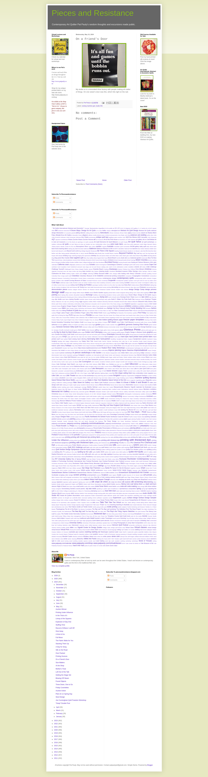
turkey (136, 518)
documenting (102, 295)
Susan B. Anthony (80, 500)
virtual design (152, 527)
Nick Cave (123, 407)
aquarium (58, 239)
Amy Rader (121, 235)
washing (88, 532)
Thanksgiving (60, 509)
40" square (153, 228)
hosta (123, 345)
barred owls (55, 251)
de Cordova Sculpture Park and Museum (65, 287)
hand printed (133, 337)
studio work (116, 495)
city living (79, 271)
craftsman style (64, 282)
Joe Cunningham (85, 362)
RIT (148, 456)
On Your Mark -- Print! (137, 412)
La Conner (149, 366)
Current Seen (61, 285)
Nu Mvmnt (129, 410)
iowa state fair (81, 357)
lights (106, 373)
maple (71, 385)
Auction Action (61, 691)
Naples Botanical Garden (87, 403)
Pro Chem (127, 442)
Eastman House (139, 299)
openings (145, 414)
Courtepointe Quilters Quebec (124, 280)
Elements (111, 301)
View (75, 527)
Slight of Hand (61, 486)
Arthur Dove (106, 244)
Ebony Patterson (56, 301)
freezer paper (118, 320)
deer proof (137, 287)
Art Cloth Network (130, 239)
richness (131, 456)
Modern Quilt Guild (86, 396)
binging (79, 255)
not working (122, 410)
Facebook (100, 308)
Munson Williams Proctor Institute (71, 400)
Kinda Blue (124, 366)
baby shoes (149, 246)
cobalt (77, 273)
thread (132, 514)
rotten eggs (55, 465)
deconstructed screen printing (102, 287)
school (116, 472)
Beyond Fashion (126, 253)
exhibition (128, 306)
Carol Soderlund (72, 267)
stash (117, 491)
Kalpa (150, 364)
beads (121, 251)
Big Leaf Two (144, 253)
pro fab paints (60, 445)
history (63, 345)
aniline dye (150, 235)
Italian (134, 357)
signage (54, 482)
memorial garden (84, 391)
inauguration (113, 353)
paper (125, 419)
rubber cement (84, 465)
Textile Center (87, 507)
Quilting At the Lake (71, 452)
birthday (93, 255)
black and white (110, 255)
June (107, 364)
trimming (123, 518)
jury (116, 364)
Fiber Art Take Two (108, 310)
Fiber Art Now (99, 310)
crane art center (82, 282)
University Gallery (75, 523)
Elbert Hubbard (97, 301)
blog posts (58, 258)
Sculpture (104, 475)
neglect (74, 405)
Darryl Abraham (145, 285)
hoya (71, 348)
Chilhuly (132, 269)
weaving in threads (126, 534)
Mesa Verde (72, 394)
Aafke (104, 230)
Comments (58, 202)
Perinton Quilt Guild (98, 426)
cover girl (136, 280)
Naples (66, 403)
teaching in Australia (122, 504)
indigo (142, 353)
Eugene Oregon (66, 306)
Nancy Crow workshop (145, 400)
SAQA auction (85, 470)
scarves (111, 472)
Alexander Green (77, 235)
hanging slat (61, 341)
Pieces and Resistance (93, 12)
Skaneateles (98, 484)
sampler (79, 468)
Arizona (90, 239)
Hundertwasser (129, 348)
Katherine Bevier (79, 366)
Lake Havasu (72, 368)
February (59, 713)
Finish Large (106, 313)
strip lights (119, 493)
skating (104, 484)
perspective (107, 426)
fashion (153, 308)
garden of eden (105, 324)
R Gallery (150, 452)
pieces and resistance (123, 428)
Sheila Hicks (58, 479)
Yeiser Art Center (98, 545)
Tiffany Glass (66, 516)
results (107, 456)
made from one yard (81, 380)
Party (76, 421)
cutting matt (74, 285)
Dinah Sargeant (120, 292)
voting (119, 529)
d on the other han (112, 285)
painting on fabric (81, 419)
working (122, 541)
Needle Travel (68, 405)
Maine (92, 382)
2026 (56, 576)
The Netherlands (66, 511)
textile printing (112, 507)
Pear (68, 426)
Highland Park (151, 343)
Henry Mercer (91, 343)
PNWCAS (104, 432)
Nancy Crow (135, 400)
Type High (82, 520)
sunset (110, 498)
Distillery (95, 295)
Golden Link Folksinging (93, 332)
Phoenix (66, 428)
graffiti (118, 332)
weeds (145, 534)
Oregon (57, 416)
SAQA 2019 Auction (62, 470)
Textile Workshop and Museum (136, 507)
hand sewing (72, 339)
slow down (69, 486)
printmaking (114, 443)
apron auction (118, 237)
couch (99, 280)
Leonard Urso (132, 371)
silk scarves (126, 482)
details (87, 292)
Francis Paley (56, 320)
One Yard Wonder (79, 414)
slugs (74, 486)
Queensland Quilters (61, 447)
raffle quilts (94, 454)
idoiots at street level (80, 350)
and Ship (127, 235)
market (59, 387)
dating (152, 285)
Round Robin (62, 465)
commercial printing (110, 276)
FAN (144, 308)
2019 (56, 733)
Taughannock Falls (90, 504)
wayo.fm (76, 534)
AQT (53, 239)
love (84, 378)
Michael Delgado (102, 394)
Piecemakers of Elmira (109, 428)
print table (145, 435)
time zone (97, 516)
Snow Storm (103, 486)
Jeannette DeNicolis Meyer (132, 359)
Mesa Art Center (63, 394)
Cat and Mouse (96, 267)
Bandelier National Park (125, 248)
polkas (133, 432)
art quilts (65, 244)
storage (95, 493)
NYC (137, 410)
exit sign (154, 306)
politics (129, 432)
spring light (145, 488)
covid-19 (141, 280)
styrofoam (130, 495)
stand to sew (100, 491)
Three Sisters (146, 514)
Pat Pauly (70, 555)
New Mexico (149, 405)
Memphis (92, 391)
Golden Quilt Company (109, 332)
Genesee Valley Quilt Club (72, 327)
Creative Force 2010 (94, 282)
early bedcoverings (98, 299)
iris (92, 357)
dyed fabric (65, 299)
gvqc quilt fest (72, 336)
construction (98, 278)
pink (148, 428)
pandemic (116, 419)
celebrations (120, 267)
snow (97, 486)
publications (85, 445)
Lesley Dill (139, 371)
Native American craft (149, 403)
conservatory (91, 278)
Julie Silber (101, 364)
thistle (120, 514)
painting (72, 419)
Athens (154, 244)
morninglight (82, 398)
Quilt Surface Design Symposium (67, 449)
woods (90, 541)
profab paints (68, 445)
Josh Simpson (129, 362)
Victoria (54, 527)
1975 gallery (134, 228)
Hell (68, 343)
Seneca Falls (59, 477)
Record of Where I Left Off (65, 628)
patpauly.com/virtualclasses (93, 423)
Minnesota (149, 394)
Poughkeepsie (84, 435)
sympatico (73, 502)
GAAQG (60, 324)
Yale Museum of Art (147, 543)
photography (81, 428)
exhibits (141, 306)
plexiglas (80, 432)
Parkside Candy (62, 421)
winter (65, 539)
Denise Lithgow (72, 289)
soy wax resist (91, 489)
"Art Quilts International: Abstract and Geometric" (68, 228)
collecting (90, 273)
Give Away (59, 631)
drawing (57, 297)
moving (118, 398)
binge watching (72, 255)
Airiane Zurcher (136, 233)
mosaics (88, 398)
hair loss (84, 336)
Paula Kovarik (61, 426)
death (92, 287)
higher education (133, 343)
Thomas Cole (126, 514)
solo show (148, 486)
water (116, 532)
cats (107, 267)
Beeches (150, 251)
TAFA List (89, 502)
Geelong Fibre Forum (140, 325)
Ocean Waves (66, 412)
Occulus (59, 412)
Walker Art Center (129, 529)
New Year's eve (82, 407)
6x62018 (60, 230)
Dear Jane (87, 287)
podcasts (115, 432)
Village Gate (106, 527)
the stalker (58, 514)
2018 (56, 736)
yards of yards (88, 545)
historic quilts (56, 345)
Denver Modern (115, 289)
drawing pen (70, 297)
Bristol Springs (131, 260)
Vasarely (81, 525)
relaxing (83, 456)
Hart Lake (122, 341)
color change (113, 273)
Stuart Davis (138, 493)
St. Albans (79, 491)
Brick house (95, 260)
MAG (128, 380)
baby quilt (143, 246)
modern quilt (77, 396)
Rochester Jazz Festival (100, 461)
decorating (114, 287)
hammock (101, 336)
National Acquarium (101, 403)
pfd (129, 426)
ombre (117, 412)
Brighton (105, 260)
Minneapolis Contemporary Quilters (135, 394)
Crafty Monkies (73, 282)
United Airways (64, 523)
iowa (154, 355)
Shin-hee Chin (114, 479)
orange (150, 414)
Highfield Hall (142, 343)
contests (148, 278)
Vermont (109, 525)
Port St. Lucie (152, 432)
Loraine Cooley (152, 375)
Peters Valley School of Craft (119, 426)
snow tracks (112, 486)
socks (118, 486)
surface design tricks (58, 500)
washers (81, 532)
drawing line (63, 297)
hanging (54, 341)
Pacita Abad (141, 416)
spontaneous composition (128, 488)
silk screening (137, 482)
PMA (85, 432)
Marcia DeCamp (104, 385)
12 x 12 (117, 228)
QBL (115, 445)
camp (87, 264)
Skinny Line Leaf (127, 484)
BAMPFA (115, 248)
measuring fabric (106, 389)
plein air (75, 432)
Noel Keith (151, 407)
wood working (73, 541)
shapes (137, 477)
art (95, 239)
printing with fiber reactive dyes (91, 440)
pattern (141, 423)
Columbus (75, 276)
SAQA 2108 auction (74, 470)
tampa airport (55, 504)
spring (139, 489)
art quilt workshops (148, 242)
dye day (151, 297)
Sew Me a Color (99, 477)
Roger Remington (130, 463)
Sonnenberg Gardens (69, 488)
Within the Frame (90, 539)
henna (84, 343)
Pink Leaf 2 (153, 428)
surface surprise (68, 500)
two (66, 520)
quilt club (92, 447)
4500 (53, 230)
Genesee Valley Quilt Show (90, 327)
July (57, 600)
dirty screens (69, 295)
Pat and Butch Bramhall (86, 421)
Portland (55, 435)
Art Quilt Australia (88, 242)
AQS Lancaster (142, 237)
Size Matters (60, 662)
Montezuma (142, 396)
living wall (97, 375)
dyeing (71, 299)
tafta (93, 502)
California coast (63, 264)
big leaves (151, 253)
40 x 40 (148, 228)
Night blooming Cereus (133, 407)
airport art (144, 233)
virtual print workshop (76, 529)
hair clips (79, 336)
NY (135, 410)
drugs (94, 297)
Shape (133, 477)
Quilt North (143, 447)
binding (65, 255)
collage (84, 273)
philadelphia (144, 426)
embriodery (70, 304)
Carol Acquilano (62, 267)
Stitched (77, 493)
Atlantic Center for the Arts (68, 246)
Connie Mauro (82, 278)
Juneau (111, 364)
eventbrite (109, 306)
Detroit (91, 292)
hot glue (127, 345)
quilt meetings (125, 447)
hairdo (89, 336)
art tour (93, 244)
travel (92, 518)
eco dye (64, 301)
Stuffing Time (60, 625)
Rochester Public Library (65, 463)
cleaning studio (104, 271)
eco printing (70, 301)
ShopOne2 (144, 479)
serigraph (69, 477)
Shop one (137, 479)
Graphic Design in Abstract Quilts (135, 332)
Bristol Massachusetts (120, 260)
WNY (109, 539)
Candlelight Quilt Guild (128, 264)
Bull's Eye (95, 262)
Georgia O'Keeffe (59, 330)
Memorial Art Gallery (61, 391)
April (58, 707)
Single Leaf (74, 484)
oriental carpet (74, 416)
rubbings (101, 466)
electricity (105, 301)
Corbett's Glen (60, 280)
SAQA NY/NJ (117, 470)
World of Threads (145, 541)
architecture (64, 239)
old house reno (110, 412)
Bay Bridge (82, 251)
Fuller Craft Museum (127, 322)
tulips (132, 518)
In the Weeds (106, 353)
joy (148, 362)
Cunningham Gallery (148, 282)
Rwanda (154, 465)
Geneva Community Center (111, 327)
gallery (65, 324)
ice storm (68, 350)
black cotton (119, 255)
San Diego (85, 468)
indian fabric (125, 353)
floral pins (82, 315)
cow (146, 280)
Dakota (134, 285)
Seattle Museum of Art (128, 475)
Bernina (91, 253)
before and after (56, 253)
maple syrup (76, 385)
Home (104, 180)
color (107, 273)
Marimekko (129, 385)
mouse (106, 398)
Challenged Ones (69, 269)
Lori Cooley (55, 378)
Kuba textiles (142, 366)
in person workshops (65, 353)
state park (122, 491)
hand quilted (64, 339)
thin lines (108, 514)
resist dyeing (97, 456)
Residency (89, 456)
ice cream (61, 350)
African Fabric (123, 233)
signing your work (83, 482)
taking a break (136, 502)
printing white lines (74, 440)
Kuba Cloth (135, 366)
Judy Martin (79, 364)
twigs (144, 518)
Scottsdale (55, 475)
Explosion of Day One (63, 622)
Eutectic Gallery (91, 306)
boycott (57, 260)
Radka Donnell (76, 454)
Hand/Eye (113, 339)
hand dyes (125, 337)
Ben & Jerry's (80, 253)
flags (67, 315)
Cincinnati (60, 271)
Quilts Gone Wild (117, 452)
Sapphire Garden (135, 468)
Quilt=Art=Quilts (85, 449)
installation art (89, 355)
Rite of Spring (76, 459)
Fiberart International (139, 310)
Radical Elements (57, 454)
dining (127, 292)
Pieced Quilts (97, 428)
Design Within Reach (78, 292)
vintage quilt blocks (116, 527)
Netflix (90, 405)
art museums (100, 239)
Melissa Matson (138, 389)
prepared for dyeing (94, 435)
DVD (139, 297)
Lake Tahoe (122, 368)
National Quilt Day (124, 403)
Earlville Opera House (86, 299)
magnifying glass (140, 380)
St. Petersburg (86, 491)
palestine (95, 419)
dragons (154, 295)
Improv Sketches (128, 350)
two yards (70, 520)
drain (53, 297)
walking (137, 529)
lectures (114, 371)
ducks (118, 297)
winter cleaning (72, 539)
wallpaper (149, 529)
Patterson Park (148, 423)
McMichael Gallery (89, 389)
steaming (128, 491)
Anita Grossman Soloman (73, 237)
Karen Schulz (69, 366)
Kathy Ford (97, 366)
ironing (102, 357)
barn (155, 248)
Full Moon (59, 637)
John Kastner (95, 362)
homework (100, 345)
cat (90, 267)
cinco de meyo (67, 271)
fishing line (62, 315)
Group (131, 334)
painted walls (65, 419)
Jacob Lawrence (67, 359)
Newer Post (81, 180)
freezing (147, 320)
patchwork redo (151, 421)
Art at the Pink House (111, 239)
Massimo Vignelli (129, 387)
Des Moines (124, 289)
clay (92, 271)
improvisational (140, 350)
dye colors (145, 297)
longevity (123, 375)
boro (129, 258)
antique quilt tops (102, 237)
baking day (71, 248)
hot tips (150, 345)
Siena (154, 479)
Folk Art (87, 317)
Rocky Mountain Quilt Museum (99, 463)
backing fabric (63, 248)
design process (150, 289)
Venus (104, 525)
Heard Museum (147, 341)
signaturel (75, 482)
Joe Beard (75, 362)
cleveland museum (121, 271)
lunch (113, 378)
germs (76, 330)
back (155, 246)
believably (73, 253)
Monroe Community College (131, 396)
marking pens (66, 387)
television (139, 504)
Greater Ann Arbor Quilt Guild (64, 334)
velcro (86, 525)
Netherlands (95, 405)
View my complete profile (61, 566)
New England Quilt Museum (120, 405)
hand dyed (117, 336)
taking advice (144, 502)
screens (98, 475)
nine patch (143, 407)
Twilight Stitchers (151, 518)
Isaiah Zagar (108, 357)
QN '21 (131, 445)
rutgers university (138, 465)
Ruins (109, 465)
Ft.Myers (104, 322)
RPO (78, 465)
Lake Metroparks (98, 368)
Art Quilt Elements (100, 242)
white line (100, 536)
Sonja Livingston (56, 488)
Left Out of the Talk (62, 672)
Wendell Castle (67, 536)
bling (141, 255)
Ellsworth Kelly (143, 301)
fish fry (57, 315)
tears (131, 504)
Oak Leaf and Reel (150, 410)
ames (102, 235)
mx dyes (122, 400)
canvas (146, 264)
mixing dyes (69, 396)
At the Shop (60, 666)
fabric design (70, 308)
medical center (116, 389)
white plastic (107, 536)
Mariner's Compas (139, 385)
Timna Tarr (104, 516)
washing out (95, 532)
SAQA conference (97, 470)
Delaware (143, 287)
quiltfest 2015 (142, 449)
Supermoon (117, 498)
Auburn (94, 246)
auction (98, 246)
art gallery (139, 239)
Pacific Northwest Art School (95, 417)
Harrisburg (115, 341)
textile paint (103, 507)
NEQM (79, 405)
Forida (117, 317)
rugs (105, 465)
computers (129, 276)
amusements (114, 235)
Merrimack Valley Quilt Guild (143, 391)
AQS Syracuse (152, 237)
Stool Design (60, 697)
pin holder (144, 428)
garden (97, 325)
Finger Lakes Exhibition (73, 313)
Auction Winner (61, 609)
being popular (65, 253)
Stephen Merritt (57, 493)
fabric (64, 308)
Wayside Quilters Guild (85, 534)
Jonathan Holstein (105, 362)
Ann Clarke (85, 237)
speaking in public (102, 488)
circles (74, 271)
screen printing (80, 475)
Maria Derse (122, 385)
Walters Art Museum (62, 532)
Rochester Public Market (81, 463)
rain (99, 454)
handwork (150, 339)
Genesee (59, 327)
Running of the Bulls (127, 465)
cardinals (54, 267)
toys (78, 518)
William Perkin (149, 536)
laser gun (86, 371)
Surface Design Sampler (147, 498)
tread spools (116, 518)
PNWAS (98, 433)
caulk (110, 267)
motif (102, 398)
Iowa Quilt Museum (70, 357)
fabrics (94, 308)
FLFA (71, 315)
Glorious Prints (132, 329)
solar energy (140, 486)
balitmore (86, 248)
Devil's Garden (98, 292)
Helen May (63, 343)
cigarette (54, 271)
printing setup (118, 437)
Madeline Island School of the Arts (114, 380)
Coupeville (111, 280)
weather (95, 534)
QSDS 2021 (143, 445)
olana (98, 412)
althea (90, 235)
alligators (85, 235)
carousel (79, 267)
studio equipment (86, 495)
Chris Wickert (139, 269)
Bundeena (101, 262)
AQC (124, 237)
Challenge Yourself (58, 269)
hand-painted (105, 339)
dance (138, 285)
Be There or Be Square (105, 251)
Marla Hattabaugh (75, 387)
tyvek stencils (104, 520)
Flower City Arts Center (105, 315)
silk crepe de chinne (115, 482)
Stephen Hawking (151, 491)
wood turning (65, 541)
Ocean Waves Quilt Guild (78, 412)
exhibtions (148, 306)
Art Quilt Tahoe (134, 242)
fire (117, 313)
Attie (89, 246)
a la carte (99, 230)
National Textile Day (136, 403)
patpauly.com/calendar (59, 423)
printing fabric (95, 437)
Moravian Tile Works (58, 398)
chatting (106, 269)
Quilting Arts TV (59, 452)
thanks (53, 509)
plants (147, 430)
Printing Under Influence (64, 612)
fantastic (148, 308)
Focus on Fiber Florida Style (148, 315)
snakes (93, 486)
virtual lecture (56, 529)
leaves (109, 371)
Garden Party (114, 324)
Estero (59, 306)
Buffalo (63, 262)
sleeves (54, 486)
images (94, 350)
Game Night (91, 324)
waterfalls (141, 532)
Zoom (108, 545)
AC (65, 233)
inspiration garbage (72, 355)
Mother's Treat (61, 669)
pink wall (60, 430)
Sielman (150, 479)
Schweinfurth (123, 472)
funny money (148, 322)
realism (124, 454)
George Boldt (136, 327)
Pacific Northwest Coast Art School (117, 416)
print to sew (55, 437)
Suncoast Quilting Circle (89, 498)
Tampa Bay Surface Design (68, 504)
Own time (81, 416)
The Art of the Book (71, 509)
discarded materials (79, 295)
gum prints (59, 336)
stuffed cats (123, 495)
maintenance (112, 382)
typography (89, 520)
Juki (84, 364)
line (113, 373)
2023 (56, 721)
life (76, 373)
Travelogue (109, 518)
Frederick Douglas (83, 320)
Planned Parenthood (123, 430)
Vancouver (75, 525)
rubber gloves (93, 465)
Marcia (97, 385)
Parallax (138, 419)
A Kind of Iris (60, 634)
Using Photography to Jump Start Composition (128, 523)
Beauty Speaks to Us (129, 251)
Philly (61, 428)
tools (128, 516)
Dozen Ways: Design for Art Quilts (140, 295)
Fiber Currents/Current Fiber (123, 310)
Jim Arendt (153, 359)
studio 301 (99, 106)
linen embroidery (138, 373)
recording (129, 454)
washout (111, 532)
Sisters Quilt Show (88, 484)
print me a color (128, 435)
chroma (154, 269)
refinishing (64, 456)
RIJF (136, 456)
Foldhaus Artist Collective (77, 317)
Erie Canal (152, 304)
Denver (80, 289)
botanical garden (136, 258)
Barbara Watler (149, 248)
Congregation (136, 276)
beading (116, 251)
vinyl (123, 527)
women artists (137, 539)
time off (92, 516)
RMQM (83, 459)
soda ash (123, 486)
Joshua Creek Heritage (140, 362)
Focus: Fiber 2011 (57, 317)
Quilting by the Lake (84, 452)
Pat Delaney (99, 421)
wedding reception (137, 534)
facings (109, 308)
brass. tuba (62, 260)
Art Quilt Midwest (112, 242)
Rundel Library (116, 465)
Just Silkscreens (144, 364)
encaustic (94, 304)
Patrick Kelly (134, 423)
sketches (118, 484)
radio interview (68, 454)
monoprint (107, 396)
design (131, 289)
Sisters (80, 484)
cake (154, 262)
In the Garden (96, 353)
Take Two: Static (126, 502)
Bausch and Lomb (73, 251)
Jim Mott (54, 362)
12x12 (121, 228)
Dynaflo (76, 299)
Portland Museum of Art (66, 435)
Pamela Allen (109, 419)
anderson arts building (138, 235)
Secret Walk (139, 475)
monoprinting (116, 396)
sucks (144, 495)
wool (94, 541)
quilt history (105, 447)
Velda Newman (93, 525)
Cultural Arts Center (135, 282)
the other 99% (102, 511)
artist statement (134, 244)
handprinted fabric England (125, 339)
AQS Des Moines (131, 237)
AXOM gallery (134, 246)
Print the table (152, 435)
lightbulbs (97, 373)
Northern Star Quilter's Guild (98, 410)
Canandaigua (111, 264)
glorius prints (145, 330)
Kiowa (129, 366)
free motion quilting (106, 320)
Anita (154, 235)
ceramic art (138, 267)
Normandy (77, 410)
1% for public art (109, 228)
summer (54, 498)
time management (76, 516)
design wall (58, 292)
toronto (144, 516)
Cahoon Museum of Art (145, 262)
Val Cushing (58, 525)
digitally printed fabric (110, 292)
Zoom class (113, 545)
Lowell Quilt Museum (92, 378)
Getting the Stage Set (63, 675)
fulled (118, 322)
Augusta (104, 246)
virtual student (86, 529)
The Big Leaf (96, 509)
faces (105, 308)
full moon (112, 322)
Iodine (150, 355)
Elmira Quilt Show (57, 304)
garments (129, 325)
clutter (73, 273)
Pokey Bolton (122, 432)
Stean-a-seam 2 (136, 491)
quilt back (86, 447)
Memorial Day (74, 391)
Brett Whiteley (82, 260)
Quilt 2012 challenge (75, 447)
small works (80, 486)
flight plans (76, 315)
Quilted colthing (105, 449)
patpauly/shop (126, 423)
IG (87, 350)
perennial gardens (86, 426)
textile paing (96, 507)
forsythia (136, 317)
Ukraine (112, 520)
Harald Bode (98, 341)
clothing (68, 273)
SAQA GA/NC (108, 470)
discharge (89, 295)
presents (103, 435)
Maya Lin (70, 389)
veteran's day (147, 525)
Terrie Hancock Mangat (149, 504)
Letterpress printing (63, 373)
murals (84, 400)
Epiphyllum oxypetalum (137, 304)
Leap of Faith (102, 371)
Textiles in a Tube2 (150, 507)
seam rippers (112, 475)
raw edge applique (107, 454)
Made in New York (94, 380)
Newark (96, 407)
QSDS (136, 445)
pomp (141, 432)
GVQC (64, 337)
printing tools (145, 437)
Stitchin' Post (83, 493)
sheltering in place (68, 479)
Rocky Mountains (115, 463)
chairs (144, 267)
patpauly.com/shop (73, 423)
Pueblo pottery (93, 445)
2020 (56, 730)
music (113, 401)
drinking (90, 297)
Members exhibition (150, 389)
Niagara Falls (116, 407)
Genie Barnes (124, 327)
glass (121, 330)
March (58, 710)
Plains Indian (105, 430)
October (59, 591)
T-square (83, 502)
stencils (143, 491)
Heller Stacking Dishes (75, 343)
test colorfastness (57, 507)
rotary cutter (152, 463)
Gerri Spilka (82, 330)
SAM (67, 468)
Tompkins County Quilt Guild (117, 516)
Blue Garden (66, 258)
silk (90, 482)
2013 (56, 752)
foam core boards (127, 315)
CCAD (114, 267)
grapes (122, 332)
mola (102, 396)
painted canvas (57, 419)
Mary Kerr (106, 387)
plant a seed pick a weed (137, 430)
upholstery (99, 523)
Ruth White (147, 465)
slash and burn (151, 484)
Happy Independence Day (73, 341)
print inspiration (119, 435)
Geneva (100, 327)
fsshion (100, 322)
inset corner (62, 355)
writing (154, 541)
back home (55, 248)
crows (113, 282)
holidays (68, 346)
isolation (130, 357)
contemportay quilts (140, 278)
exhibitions (135, 306)
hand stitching (81, 339)
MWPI (118, 400)
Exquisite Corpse (57, 308)
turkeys (141, 518)
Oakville (54, 412)
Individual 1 (148, 353)
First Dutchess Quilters (130, 313)
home (80, 345)
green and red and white (90, 334)
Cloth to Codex (152, 271)
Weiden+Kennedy (57, 536)
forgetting (112, 317)
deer (132, 287)
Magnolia (149, 380)
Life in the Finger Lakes (84, 373)
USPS (145, 523)
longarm (116, 375)
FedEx (53, 310)
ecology (76, 301)
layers (92, 371)
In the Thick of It (61, 615)
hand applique (109, 336)
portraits (77, 435)
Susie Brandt (125, 500)
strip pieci (125, 493)
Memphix (116, 391)
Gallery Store (84, 324)
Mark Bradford (148, 385)
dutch (136, 297)
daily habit (121, 285)
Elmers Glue (152, 301)
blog (53, 258)
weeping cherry (152, 534)
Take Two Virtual (115, 502)
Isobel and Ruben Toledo (120, 357)
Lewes (72, 373)
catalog (103, 267)
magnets (132, 380)
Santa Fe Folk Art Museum (121, 468)
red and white (149, 454)
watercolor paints (133, 532)
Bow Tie (150, 258)
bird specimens (86, 255)
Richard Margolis (124, 456)
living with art (104, 375)
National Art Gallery (113, 403)
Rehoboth (70, 456)
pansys (121, 419)
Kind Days (117, 366)
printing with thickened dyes (81, 442)
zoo (104, 545)
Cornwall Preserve (92, 280)
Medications (124, 389)
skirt (144, 484)
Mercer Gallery (123, 391)
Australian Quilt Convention (122, 246)
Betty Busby (98, 253)
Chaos (77, 269)
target (82, 504)
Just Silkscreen (131, 364)
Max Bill (64, 389)
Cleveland (112, 271)
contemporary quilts (125, 278)
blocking (150, 255)
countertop (105, 280)
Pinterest (87, 430)
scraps (71, 475)
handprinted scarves (139, 339)
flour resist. (95, 315)
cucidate (127, 282)
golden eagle (81, 332)
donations (109, 295)
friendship (60, 322)
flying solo (119, 315)
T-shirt (78, 502)
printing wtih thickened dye (101, 442)
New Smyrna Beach (71, 407)
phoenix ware (73, 428)
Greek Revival (79, 334)
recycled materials (138, 454)
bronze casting (152, 260)
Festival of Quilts (72, 310)
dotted (122, 295)
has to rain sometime (131, 341)
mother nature (96, 398)
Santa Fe (108, 468)
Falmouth (123, 308)
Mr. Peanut (123, 398)
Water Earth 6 (123, 532)
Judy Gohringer (61, 364)
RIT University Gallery (63, 459)
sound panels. (80, 488)
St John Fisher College (61, 491)
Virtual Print (65, 530)
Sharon (142, 477)
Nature (61, 405)
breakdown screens (71, 260)
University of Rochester (89, 523)
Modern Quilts (97, 396)
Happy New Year (87, 341)
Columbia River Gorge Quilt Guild (61, 276)
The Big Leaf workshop (108, 509)
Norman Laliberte (69, 410)
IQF (87, 357)
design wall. (68, 292)
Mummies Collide (151, 398)
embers (65, 304)
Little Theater (70, 375)
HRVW (75, 348)
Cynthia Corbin (102, 285)
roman (138, 463)
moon (154, 396)
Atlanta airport (56, 246)
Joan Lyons (68, 362)
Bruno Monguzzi (56, 262)
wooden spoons (83, 541)
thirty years (115, 514)
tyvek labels (96, 520)
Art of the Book (70, 242)
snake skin (87, 486)
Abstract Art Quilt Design (129, 230)
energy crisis (120, 304)
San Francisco (95, 468)
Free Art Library (93, 320)
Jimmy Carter (61, 362)
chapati (81, 269)
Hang (154, 339)
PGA (138, 426)
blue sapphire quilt (76, 258)
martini (100, 387)
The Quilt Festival (140, 511)
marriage (84, 387)
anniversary (92, 237)
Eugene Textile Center (79, 306)
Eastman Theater (150, 299)
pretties (112, 435)
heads (140, 341)
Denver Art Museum (89, 289)
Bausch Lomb (63, 251)
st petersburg (72, 491)
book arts (124, 258)
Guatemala (142, 334)
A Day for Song (61, 647)
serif (64, 477)
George (130, 327)
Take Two (104, 502)
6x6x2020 (66, 230)
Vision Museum (102, 529)
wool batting (100, 541)
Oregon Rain (65, 417)
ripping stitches (142, 456)
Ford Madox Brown (103, 317)
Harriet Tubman (106, 341)
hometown (93, 345)
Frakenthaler (152, 317)
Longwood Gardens (141, 375)
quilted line (114, 449)
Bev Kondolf (105, 253)
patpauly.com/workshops (113, 423)
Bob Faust (105, 258)
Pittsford (99, 430)
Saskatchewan (152, 470)
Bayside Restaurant (91, 251)
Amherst (107, 235)
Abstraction (60, 233)
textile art (80, 507)
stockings (90, 493)
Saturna (102, 472)
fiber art (81, 310)
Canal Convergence (101, 264)
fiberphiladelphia (150, 310)
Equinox (146, 304)
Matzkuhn (54, 389)
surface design (132, 498)
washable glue (73, 532)
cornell (66, 280)
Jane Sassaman (93, 359)
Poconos (110, 432)
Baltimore (92, 249)
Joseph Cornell (120, 362)
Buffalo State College (81, 262)
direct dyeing (61, 295)
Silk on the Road (61, 650)
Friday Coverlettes (62, 688)
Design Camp (139, 289)
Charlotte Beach (98, 269)
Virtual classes (140, 527)
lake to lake (130, 368)
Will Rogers (131, 536)
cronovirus (108, 282)
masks (111, 387)
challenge (153, 267)
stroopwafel (131, 493)
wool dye (108, 541)
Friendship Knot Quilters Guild (73, 322)
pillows (138, 428)
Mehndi (131, 389)
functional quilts (139, 322)
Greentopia (111, 334)
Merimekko (132, 391)
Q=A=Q (106, 445)
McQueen (98, 389)
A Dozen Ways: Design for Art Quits (83, 230)
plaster (60, 432)
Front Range (87, 322)
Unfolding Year (145, 520)
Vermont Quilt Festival (120, 525)
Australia (110, 246)
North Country (86, 410)
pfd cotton (133, 426)
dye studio (58, 299)
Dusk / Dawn (130, 297)
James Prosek (77, 359)
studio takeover (107, 495)
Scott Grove (153, 472)
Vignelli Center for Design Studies (89, 527)
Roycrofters (73, 465)
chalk (148, 267)
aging (129, 233)
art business (121, 239)
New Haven (134, 405)
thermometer (89, 514)
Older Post (128, 180)
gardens (121, 324)
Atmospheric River (82, 246)
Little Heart (62, 375)
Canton (142, 264)
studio (145, 493)
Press (107, 435)
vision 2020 (94, 529)
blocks (154, 255)
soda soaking (132, 486)
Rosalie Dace (144, 463)
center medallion (129, 267)
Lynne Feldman (129, 378)
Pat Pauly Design (110, 421)
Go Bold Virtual (71, 332)
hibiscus (111, 343)
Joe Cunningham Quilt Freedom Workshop (71, 700)
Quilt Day (98, 447)
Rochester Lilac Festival (116, 461)
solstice (154, 486)
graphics (150, 332)
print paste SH (137, 435)
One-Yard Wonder (97, 414)
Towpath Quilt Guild (71, 518)
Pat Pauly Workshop (124, 421)
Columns (100, 276)
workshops (135, 541)
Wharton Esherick (78, 536)
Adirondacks (104, 233)
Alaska (150, 233)
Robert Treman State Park (99, 459)
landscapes (80, 371)
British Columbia (141, 260)
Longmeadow (130, 375)
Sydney (149, 500)
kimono (111, 366)
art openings (79, 242)
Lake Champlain (63, 368)
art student (87, 244)
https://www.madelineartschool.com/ (89, 348)
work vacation (115, 541)
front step (94, 322)
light (92, 373)
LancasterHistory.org (70, 371)
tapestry (78, 504)
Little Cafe (55, 375)
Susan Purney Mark (106, 500)
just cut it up (120, 364)
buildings (89, 262)
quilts (94, 452)
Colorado (138, 273)
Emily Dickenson (86, 304)
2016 (56, 742)
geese (150, 324)
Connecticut (145, 276)
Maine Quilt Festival (101, 382)
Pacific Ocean (133, 416)
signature (60, 482)
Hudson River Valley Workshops (113, 348)
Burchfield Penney (111, 262)
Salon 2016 (61, 468)
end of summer (101, 304)
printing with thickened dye (80, 437)
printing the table (136, 437)
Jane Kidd (84, 359)
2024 (56, 582)
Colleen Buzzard (99, 273)
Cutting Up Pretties (85, 285)
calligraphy (72, 264)
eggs (80, 301)
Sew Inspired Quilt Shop (86, 477)
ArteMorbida (98, 244)
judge (150, 362)
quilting (149, 449)
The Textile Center (67, 514)
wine (61, 539)
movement (112, 398)
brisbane (111, 260)
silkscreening (148, 482)
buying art (134, 262)
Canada (92, 264)
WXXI (123, 543)
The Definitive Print (123, 509)
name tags (128, 400)
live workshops (89, 375)
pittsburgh (93, 430)
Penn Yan (77, 426)
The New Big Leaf (78, 511)
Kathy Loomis (104, 366)
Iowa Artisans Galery (58, 357)
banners (135, 248)
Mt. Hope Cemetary (133, 398)
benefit (87, 253)
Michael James (111, 394)
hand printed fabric (146, 337)
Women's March (145, 539)
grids (127, 334)
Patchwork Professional (139, 421)
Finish (100, 313)
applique (111, 237)
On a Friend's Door (62, 659)
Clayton (96, 271)
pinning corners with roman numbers (73, 430)
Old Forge (103, 412)
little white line (80, 375)
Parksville (70, 421)
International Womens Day (128, 355)
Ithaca (147, 357)
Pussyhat (100, 445)
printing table (126, 437)
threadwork (138, 514)
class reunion (86, 271)
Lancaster (60, 371)
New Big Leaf (104, 405)
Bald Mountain (79, 248)
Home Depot (86, 345)
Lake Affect (55, 368)
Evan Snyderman (101, 306)
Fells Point (59, 310)
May (57, 606)
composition (121, 276)
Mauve (60, 389)
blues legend (97, 258)
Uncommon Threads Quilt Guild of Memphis (127, 520)
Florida (89, 315)
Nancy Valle (59, 403)
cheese (120, 269)
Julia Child (89, 364)
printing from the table (107, 437)
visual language (112, 529)
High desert (117, 343)
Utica (148, 523)
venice (100, 525)
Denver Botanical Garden (102, 289)
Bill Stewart (59, 255)
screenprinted (91, 475)
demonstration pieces (59, 289)
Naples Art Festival (74, 403)
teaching (113, 504)
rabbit (154, 452)
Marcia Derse (114, 385)
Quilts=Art (125, 452)
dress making (78, 297)
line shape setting (121, 373)
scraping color (63, 475)
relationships (77, 456)
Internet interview (142, 355)
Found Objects (61, 681)
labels (154, 366)
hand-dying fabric (93, 339)
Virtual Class (129, 527)
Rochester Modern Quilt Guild (133, 461)
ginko (105, 330)
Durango (123, 297)
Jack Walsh (59, 359)
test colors (65, 507)
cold (80, 273)
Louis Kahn (69, 378)
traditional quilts (85, 518)
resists (103, 456)
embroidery (77, 304)
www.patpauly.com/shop (82, 543)
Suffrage (149, 495)
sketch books (111, 484)
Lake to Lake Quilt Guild (142, 368)
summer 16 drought (63, 498)
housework (58, 348)
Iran (89, 357)
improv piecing (114, 350)
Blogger (150, 765)
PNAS (89, 432)
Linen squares (148, 373)
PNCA (93, 432)
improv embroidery (102, 350)
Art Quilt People (123, 242)
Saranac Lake (136, 470)
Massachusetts (119, 387)
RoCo (123, 463)
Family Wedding (136, 308)
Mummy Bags (56, 400)
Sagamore (55, 468)
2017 (56, 739)
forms (132, 317)
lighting (103, 373)
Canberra (119, 264)
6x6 (56, 230)
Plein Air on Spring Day (64, 694)
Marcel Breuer (90, 385)
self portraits (147, 475)
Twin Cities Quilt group (58, 520)
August (59, 597)
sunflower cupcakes (102, 498)
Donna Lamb (116, 295)
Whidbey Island (88, 536)
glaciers (117, 330)
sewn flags (127, 477)
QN (127, 445)
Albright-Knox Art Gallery (64, 235)
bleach (138, 255)
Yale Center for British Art (133, 543)
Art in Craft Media (148, 239)
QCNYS (119, 445)
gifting (97, 330)
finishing (113, 313)
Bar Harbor (141, 248)
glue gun (151, 330)
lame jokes (153, 368)
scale (107, 472)
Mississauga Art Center (58, 396)
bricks (101, 260)
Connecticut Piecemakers (70, 278)
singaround (68, 484)
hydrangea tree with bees (141, 348)
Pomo (137, 432)
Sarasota (144, 470)
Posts (56, 198)
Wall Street (143, 529)
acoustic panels (70, 233)
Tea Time (107, 504)
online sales (106, 414)
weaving (118, 534)
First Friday (142, 313)
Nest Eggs (85, 405)
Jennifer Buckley (145, 359)
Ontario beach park (135, 414)
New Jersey (141, 405)
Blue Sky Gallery (89, 258)
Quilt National (135, 447)
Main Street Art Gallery (81, 382)
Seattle (119, 475)
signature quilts (67, 482)
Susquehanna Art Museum (138, 500)
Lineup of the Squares (63, 619)
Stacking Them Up (62, 644)
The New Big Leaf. (91, 511)
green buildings (101, 334)
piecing (132, 428)
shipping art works (124, 479)
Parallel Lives (145, 419)
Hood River (117, 345)
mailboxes (59, 382)
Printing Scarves (61, 656)
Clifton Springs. (142, 271)
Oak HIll (142, 410)
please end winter (67, 432)
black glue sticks (128, 255)
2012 (56, 755)
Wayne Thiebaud (68, 534)
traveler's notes (100, 518)
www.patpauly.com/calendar (62, 543)
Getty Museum (90, 330)
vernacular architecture (135, 525)
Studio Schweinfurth (97, 495)
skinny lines (138, 484)
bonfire (119, 258)
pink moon (55, 430)
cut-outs (67, 285)
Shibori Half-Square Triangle (99, 479)
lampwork (54, 371)
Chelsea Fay (126, 269)
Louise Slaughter (78, 378)
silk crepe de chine (99, 482)
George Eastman (146, 327)
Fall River (116, 308)
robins (117, 459)
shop (132, 479)
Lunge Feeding (120, 378)
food (91, 317)
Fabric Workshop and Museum (83, 308)
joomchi (113, 362)
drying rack (104, 297)
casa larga (86, 267)
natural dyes (55, 405)
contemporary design (109, 278)
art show (80, 244)
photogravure (89, 428)
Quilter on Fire (121, 449)
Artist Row (127, 244)
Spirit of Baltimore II (113, 488)
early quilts (107, 299)
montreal (149, 396)
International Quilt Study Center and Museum (107, 355)
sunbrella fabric (76, 498)
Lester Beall (146, 371)
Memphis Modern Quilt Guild (104, 391)
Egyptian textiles (88, 301)
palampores (89, 419)
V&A (152, 523)
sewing (107, 477)
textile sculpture (122, 507)
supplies (124, 498)
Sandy (103, 468)
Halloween (95, 336)
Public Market (76, 445)
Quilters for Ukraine (132, 449)
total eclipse (61, 518)
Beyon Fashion (114, 253)
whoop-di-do (123, 536)
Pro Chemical (135, 443)
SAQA (143, 468)
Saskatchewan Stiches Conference (64, 472)
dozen (126, 295)
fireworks (121, 313)
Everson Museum (118, 306)
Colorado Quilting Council (148, 273)
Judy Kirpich (71, 364)
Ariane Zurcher (73, 239)
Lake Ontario (108, 368)
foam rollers (136, 315)
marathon (83, 385)
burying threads (122, 262)
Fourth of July (144, 317)
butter (129, 262)
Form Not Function (125, 317)
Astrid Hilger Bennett (146, 244)
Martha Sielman (92, 387)
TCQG (102, 504)
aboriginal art (115, 230)
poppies (145, 432)
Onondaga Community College (120, 414)
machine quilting (142, 378)
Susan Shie (117, 500)
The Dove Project (135, 509)
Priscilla (121, 442)
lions (155, 373)
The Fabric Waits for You (64, 641)
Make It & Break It (123, 382)
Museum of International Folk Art (95, 400)
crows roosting (119, 282)
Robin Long (111, 459)
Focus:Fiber (66, 317)
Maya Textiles (78, 389)
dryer (98, 297)
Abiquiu (109, 230)
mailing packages (68, 382)
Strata (114, 493)
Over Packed (60, 653)
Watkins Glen (148, 532)
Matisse (154, 387)
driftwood (85, 297)
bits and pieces (101, 255)
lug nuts (101, 378)
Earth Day (131, 299)
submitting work (138, 495)
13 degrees (127, 228)
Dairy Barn (127, 285)
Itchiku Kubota (141, 357)
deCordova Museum (124, 287)
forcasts (95, 317)
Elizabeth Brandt (119, 301)
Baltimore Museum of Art (105, 248)
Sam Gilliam (72, 468)
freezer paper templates (133, 320)
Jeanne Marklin (119, 359)
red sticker (58, 456)
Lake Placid (115, 368)
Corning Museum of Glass (77, 280)
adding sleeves (80, 233)
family (128, 308)
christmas (148, 269)
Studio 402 (56, 495)
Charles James (88, 269)
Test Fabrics (73, 507)
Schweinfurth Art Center (139, 472)
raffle (82, 454)
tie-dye (60, 516)
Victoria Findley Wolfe (62, 527)
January (59, 716)
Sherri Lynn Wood (79, 479)
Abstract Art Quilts (145, 230)
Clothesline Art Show (59, 273)
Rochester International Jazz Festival (79, 461)
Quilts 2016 (108, 452)
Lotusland (62, 378)
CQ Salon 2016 (151, 280)
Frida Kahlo (153, 320)
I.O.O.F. (152, 348)
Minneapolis (120, 394)
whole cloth (116, 536)
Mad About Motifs (68, 380)
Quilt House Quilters (115, 447)
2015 (56, 746)
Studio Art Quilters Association (70, 495)
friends (54, 322)
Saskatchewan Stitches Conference (88, 472)
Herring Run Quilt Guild (102, 343)
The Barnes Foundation (85, 509)
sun (71, 498)
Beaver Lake (139, 251)
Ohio (94, 412)
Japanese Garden (109, 359)
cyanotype (95, 285)
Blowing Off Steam (62, 678)
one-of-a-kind (88, 414)
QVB (145, 452)
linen (130, 373)
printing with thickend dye (110, 440)
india (119, 353)
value (69, 525)
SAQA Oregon (127, 470)
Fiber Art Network (89, 310)
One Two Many (60, 414)
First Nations (150, 313)
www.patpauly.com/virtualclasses (107, 543)
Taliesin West (152, 502)
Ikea (90, 350)
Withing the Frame (102, 539)
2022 (56, 724)
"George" (87, 228)
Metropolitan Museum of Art (85, 394)
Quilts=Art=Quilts (136, 452)
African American (114, 233)
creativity (102, 282)
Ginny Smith (110, 330)
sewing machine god (88, 106)
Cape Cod (152, 264)
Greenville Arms (120, 334)
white (95, 536)
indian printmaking (134, 353)
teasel (135, 504)
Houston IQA (66, 348)
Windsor (57, 539)
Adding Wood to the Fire (93, 233)
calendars (54, 264)
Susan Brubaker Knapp (93, 500)
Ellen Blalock (128, 301)
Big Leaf (136, 253)
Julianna (95, 364)
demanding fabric (151, 287)
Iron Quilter (96, 357)
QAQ (110, 445)
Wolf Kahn (129, 539)
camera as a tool (80, 264)
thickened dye (100, 514)
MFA (95, 394)
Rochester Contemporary (138, 459)
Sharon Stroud (148, 477)
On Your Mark (123, 412)
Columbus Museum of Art (88, 276)
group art (136, 334)
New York (91, 407)
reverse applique (114, 456)
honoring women (108, 345)
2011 (56, 758)
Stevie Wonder (66, 493)
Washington (104, 532)
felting (64, 310)
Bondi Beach (112, 258)
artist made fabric (117, 244)
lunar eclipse (108, 378)
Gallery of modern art (74, 324)
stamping (94, 491)
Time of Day (85, 516)
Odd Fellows (89, 412)
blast (134, 255)
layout (96, 371)
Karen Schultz (61, 366)
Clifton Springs (133, 271)
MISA (154, 394)
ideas (72, 350)
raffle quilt (87, 454)
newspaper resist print (105, 407)
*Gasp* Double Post (63, 703)
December (60, 584)
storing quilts (101, 493)
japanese (101, 359)
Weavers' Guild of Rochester (107, 534)
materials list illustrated (143, 387)
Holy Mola (75, 345)
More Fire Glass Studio (71, 398)
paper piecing (132, 419)
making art (65, 385)
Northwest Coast (112, 410)
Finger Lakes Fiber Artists (89, 313)
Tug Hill (128, 518)
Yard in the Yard (78, 545)
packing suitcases (150, 416)
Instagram (81, 355)
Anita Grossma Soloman (59, 237)
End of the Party (111, 304)
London (110, 375)
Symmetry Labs (65, 502)
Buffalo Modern (70, 262)
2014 (56, 749)
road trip (88, 459)
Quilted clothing (96, 449)
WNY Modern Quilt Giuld (118, 539)
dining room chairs (134, 292)
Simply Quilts (60, 484)
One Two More (69, 414)
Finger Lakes (60, 313)
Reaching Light (117, 454)
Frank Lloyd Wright (65, 320)
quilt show (150, 447)
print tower (62, 437)
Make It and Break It (140, 382)
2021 (56, 727)
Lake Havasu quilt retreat (84, 368)
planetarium (113, 430)
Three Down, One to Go (64, 684)
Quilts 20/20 (100, 452)
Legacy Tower (122, 371)
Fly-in (114, 315)
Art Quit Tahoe (73, 244)
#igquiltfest (102, 228)
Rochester (123, 459)
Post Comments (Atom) (94, 184)
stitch (72, 493)
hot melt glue (144, 345)
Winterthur (80, 539)
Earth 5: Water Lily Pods (119, 299)
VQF (122, 529)
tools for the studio (136, 516)
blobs (145, 255)
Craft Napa (55, 283)
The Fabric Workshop (147, 509)
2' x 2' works (141, 228)
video (72, 527)
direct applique (144, 292)
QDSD (124, 445)
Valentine (65, 525)
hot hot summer (135, 345)
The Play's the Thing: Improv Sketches (121, 511)
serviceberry (75, 477)
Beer (155, 251)
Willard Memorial (140, 536)
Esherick (54, 306)
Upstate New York (107, 523)
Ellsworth (135, 301)
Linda (110, 373)
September (60, 594)
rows (68, 465)
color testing (121, 273)
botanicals (144, 258)
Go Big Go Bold (59, 332)
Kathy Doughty (89, 366)
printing (67, 437)
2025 (56, 579)
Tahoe (97, 502)
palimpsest (102, 419)
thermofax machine (79, 514)
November (60, 588)
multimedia (143, 398)
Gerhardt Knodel (68, 330)
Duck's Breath (112, 297)
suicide (154, 495)
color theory (130, 273)
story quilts (109, 493)
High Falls (124, 343)
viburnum (153, 525)
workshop (128, 541)
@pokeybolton (94, 228)
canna (137, 264)
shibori (86, 479)
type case (76, 520)
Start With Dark (110, 491)
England (127, 304)
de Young (81, 287)
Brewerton (89, 260)
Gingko (101, 330)
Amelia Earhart (97, 235)
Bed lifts (145, 251)
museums (108, 400)
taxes (97, 504)
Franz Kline (74, 320)
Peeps (72, 426)
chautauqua (113, 269)
